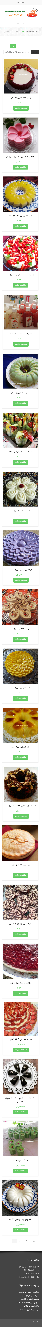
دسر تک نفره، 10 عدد (20, 1160)
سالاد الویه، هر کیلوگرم (31, 1306)
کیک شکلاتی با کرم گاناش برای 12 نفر (21, 806)
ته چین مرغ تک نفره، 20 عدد (28, 1302)
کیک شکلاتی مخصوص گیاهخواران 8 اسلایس (20, 1100)
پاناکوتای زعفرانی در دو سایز (29, 1292)
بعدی (26, 1240)
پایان (34, 1240)
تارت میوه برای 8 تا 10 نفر (21, 1039)
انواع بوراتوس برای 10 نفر (21, 570)
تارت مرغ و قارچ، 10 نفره (29, 1309)
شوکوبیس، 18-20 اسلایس (20, 924)
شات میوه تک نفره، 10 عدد (20, 452)
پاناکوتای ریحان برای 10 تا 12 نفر (20, 275)
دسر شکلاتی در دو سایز (30, 1295)
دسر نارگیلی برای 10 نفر (20, 511)
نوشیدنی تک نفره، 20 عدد (21, 334)
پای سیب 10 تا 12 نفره (20, 865)
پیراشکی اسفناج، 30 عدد (30, 1299)
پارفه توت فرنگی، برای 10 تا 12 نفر (20, 157)
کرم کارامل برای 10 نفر (20, 747)
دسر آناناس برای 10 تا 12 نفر (20, 216)
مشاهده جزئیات (21, 108)
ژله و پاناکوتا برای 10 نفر (21, 98)
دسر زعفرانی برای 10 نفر (20, 688)
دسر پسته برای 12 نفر (20, 393)
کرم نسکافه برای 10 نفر (20, 629)
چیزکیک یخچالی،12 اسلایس (20, 983)
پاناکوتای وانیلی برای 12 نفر (20, 1219)
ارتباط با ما (21, 2)
